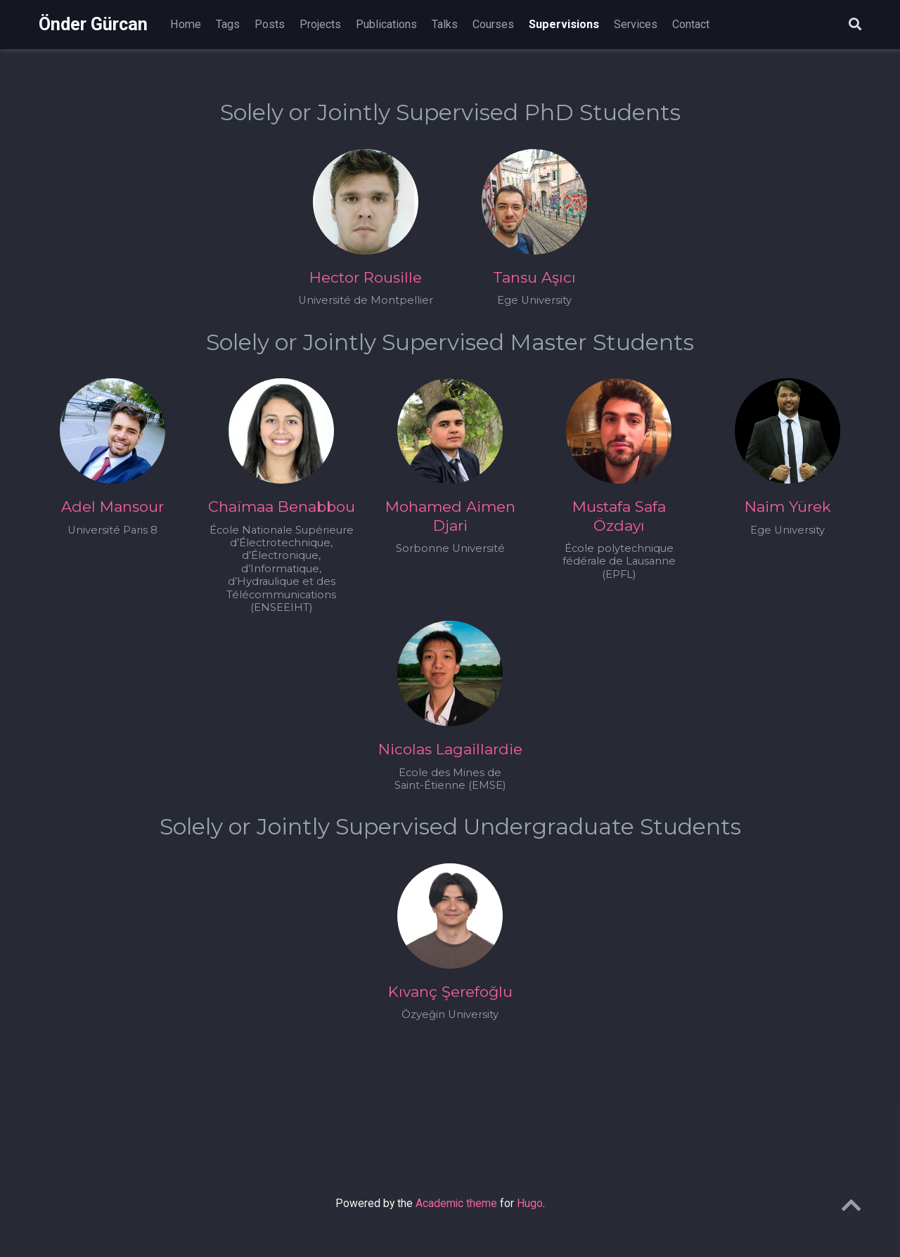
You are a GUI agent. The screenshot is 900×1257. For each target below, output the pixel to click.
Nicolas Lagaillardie (450, 749)
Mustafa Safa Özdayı (619, 516)
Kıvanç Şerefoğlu (450, 991)
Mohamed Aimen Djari (450, 516)
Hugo (530, 1203)
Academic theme (456, 1203)
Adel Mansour (112, 506)
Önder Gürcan (93, 24)
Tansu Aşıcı (534, 277)
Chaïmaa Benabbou (281, 506)
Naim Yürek (788, 506)
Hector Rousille (365, 277)
